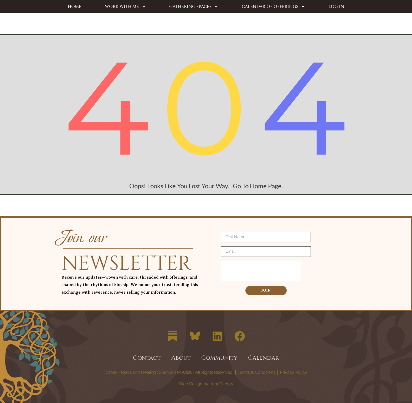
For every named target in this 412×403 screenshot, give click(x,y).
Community (219, 358)
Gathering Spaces (193, 6)
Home (74, 6)
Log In (336, 6)
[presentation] (261, 271)
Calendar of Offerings (273, 6)
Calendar (263, 358)
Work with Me (125, 6)
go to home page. (258, 186)
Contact (147, 358)
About (181, 358)
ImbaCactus (220, 383)
